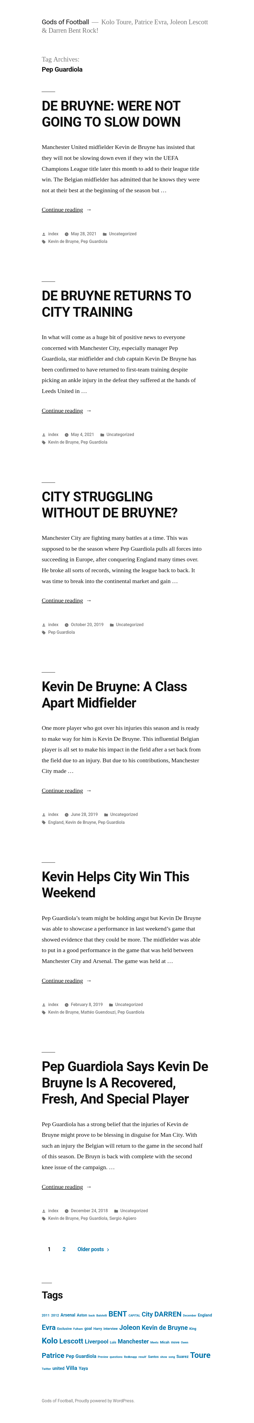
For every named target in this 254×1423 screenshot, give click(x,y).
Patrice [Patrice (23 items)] (53, 1355)
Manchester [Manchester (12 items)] (133, 1341)
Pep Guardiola (94, 241)
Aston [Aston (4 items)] (82, 1315)
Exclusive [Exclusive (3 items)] (64, 1329)
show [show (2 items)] (163, 1357)
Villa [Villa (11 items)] (71, 1368)
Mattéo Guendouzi (98, 1012)
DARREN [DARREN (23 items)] (168, 1314)
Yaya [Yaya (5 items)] (83, 1368)
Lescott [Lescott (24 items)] (71, 1341)
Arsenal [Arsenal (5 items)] (68, 1315)
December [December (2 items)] (189, 1315)
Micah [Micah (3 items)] (164, 1342)
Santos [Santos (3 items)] (153, 1357)
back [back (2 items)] (92, 1315)
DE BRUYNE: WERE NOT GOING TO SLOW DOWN (111, 114)
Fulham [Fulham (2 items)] (78, 1329)
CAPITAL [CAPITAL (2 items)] (134, 1315)
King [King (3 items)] (192, 1329)
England (55, 822)
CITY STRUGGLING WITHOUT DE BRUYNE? (110, 505)
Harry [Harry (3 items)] (98, 1329)
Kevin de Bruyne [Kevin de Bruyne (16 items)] (165, 1327)
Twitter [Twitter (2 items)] (46, 1369)
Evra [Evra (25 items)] (48, 1327)
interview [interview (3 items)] (111, 1329)
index (53, 233)
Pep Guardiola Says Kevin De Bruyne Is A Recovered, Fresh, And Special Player (125, 1083)
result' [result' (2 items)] (142, 1357)
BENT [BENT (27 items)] (118, 1314)
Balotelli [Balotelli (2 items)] (101, 1315)
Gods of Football (65, 22)
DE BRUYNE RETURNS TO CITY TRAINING (116, 304)
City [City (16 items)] (147, 1314)
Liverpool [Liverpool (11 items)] (97, 1341)
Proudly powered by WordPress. (105, 1400)
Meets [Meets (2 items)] (154, 1342)
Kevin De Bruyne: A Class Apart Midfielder (114, 695)
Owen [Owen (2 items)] (184, 1342)
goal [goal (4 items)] (88, 1328)
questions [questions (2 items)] (116, 1357)
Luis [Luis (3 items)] (113, 1342)
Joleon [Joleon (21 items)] (129, 1327)
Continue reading (67, 210)
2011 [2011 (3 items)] (45, 1315)
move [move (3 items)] (175, 1342)
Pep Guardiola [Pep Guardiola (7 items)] (81, 1356)
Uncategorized (123, 233)
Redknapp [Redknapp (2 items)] (130, 1357)
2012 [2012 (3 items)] (55, 1315)
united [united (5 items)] (58, 1368)
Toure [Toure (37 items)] (200, 1355)
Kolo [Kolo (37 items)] (50, 1340)
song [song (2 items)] (172, 1357)
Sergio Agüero (122, 1218)
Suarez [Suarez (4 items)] (182, 1356)
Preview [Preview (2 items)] (103, 1357)
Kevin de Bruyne (63, 241)
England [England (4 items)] (205, 1315)
